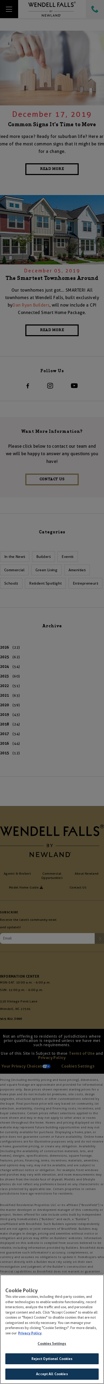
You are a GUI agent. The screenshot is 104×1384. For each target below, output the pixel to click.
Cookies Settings (52, 1345)
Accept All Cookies (52, 1375)
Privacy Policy (30, 1334)
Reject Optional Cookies (52, 1360)
